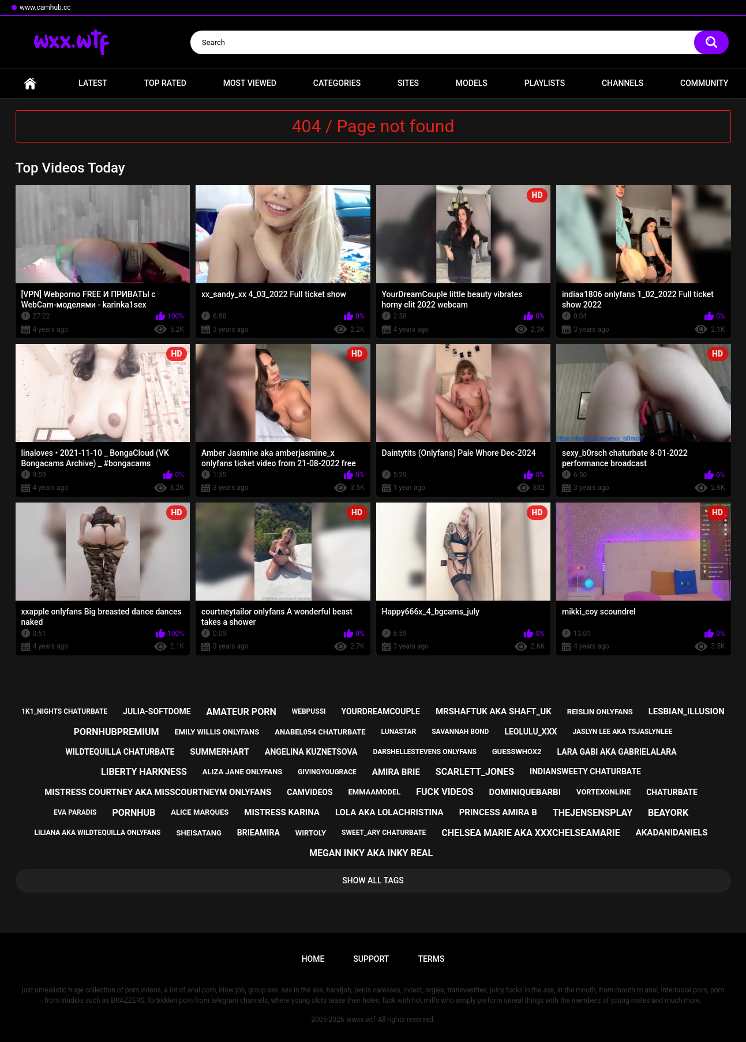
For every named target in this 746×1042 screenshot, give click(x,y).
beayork (668, 812)
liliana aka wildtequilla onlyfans (98, 833)
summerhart (219, 752)
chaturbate (672, 792)
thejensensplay (592, 812)
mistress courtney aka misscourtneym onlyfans (157, 792)
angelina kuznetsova (311, 751)
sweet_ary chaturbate (384, 833)
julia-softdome (156, 711)
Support (371, 959)
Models (472, 83)
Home (30, 83)
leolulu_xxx (530, 731)
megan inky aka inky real (371, 853)
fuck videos (444, 791)
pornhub (133, 812)
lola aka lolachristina (389, 812)
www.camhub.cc (45, 7)
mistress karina (282, 812)
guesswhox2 (517, 751)
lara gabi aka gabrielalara (617, 751)
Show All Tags (373, 880)
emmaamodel (374, 792)
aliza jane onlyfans (242, 771)
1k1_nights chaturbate (64, 711)
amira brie (396, 772)
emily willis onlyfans (216, 732)
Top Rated (165, 83)
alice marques (199, 812)
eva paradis (75, 812)
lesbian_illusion (686, 711)
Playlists (544, 83)
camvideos (309, 792)
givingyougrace (327, 772)
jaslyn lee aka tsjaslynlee (622, 732)
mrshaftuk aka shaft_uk (494, 711)
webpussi (309, 711)
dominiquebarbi (525, 792)
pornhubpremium (116, 731)
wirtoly (310, 833)
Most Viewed (249, 83)
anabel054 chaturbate (320, 732)
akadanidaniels (672, 832)
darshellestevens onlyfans (424, 752)
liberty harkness (144, 771)
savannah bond (460, 732)
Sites (408, 83)
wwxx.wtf (360, 1019)
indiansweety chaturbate (585, 771)
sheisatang (198, 833)
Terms (431, 959)
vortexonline (603, 792)
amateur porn (241, 711)
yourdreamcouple (380, 711)
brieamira (258, 832)
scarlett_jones (475, 771)
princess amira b (498, 812)
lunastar (398, 732)
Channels (622, 83)
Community (704, 83)
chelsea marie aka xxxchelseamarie (530, 832)
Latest (92, 83)
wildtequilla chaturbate (119, 751)
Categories (337, 83)
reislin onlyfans (600, 711)
